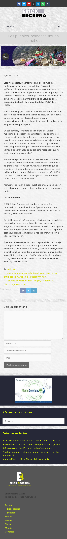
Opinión (9, 505)
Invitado (11, 512)
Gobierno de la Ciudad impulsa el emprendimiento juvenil (31, 444)
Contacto (9, 531)
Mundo (8, 527)
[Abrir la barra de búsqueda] (59, 26)
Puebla (8, 516)
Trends (8, 520)
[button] (23, 290)
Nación (8, 524)
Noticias (11, 269)
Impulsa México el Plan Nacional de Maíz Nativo (26, 459)
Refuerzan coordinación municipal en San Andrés (27, 448)
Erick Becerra (13, 508)
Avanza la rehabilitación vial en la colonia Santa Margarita (31, 440)
